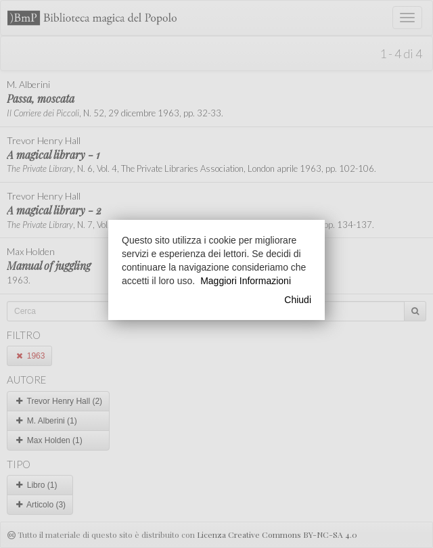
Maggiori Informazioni (245, 280)
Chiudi (297, 299)
